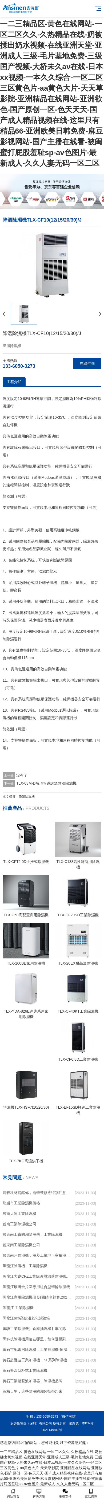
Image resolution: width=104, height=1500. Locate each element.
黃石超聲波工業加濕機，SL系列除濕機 (35, 1360)
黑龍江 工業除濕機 (18, 1308)
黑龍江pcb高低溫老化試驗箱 (26, 1318)
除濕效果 (90, 541)
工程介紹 (14, 382)
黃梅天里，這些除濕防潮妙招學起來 (32, 1391)
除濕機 (95, 477)
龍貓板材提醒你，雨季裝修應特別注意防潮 (37, 1192)
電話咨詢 (91, 1493)
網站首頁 (13, 1493)
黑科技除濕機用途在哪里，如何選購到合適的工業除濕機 (37, 1339)
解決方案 (39, 1493)
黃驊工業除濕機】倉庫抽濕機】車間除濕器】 (37, 1328)
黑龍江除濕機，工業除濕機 (25, 1266)
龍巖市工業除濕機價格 (21, 1203)
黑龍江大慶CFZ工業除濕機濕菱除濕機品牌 (37, 1276)
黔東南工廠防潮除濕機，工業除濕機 (32, 1234)
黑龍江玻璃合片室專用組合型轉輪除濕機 (36, 1287)
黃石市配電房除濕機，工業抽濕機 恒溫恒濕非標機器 (37, 1349)
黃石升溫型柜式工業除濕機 (25, 1370)
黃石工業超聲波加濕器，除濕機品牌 (32, 1381)
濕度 (6, 398)
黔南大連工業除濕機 (19, 1213)
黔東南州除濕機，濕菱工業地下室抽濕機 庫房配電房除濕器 (37, 1255)
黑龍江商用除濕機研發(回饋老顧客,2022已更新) (37, 1297)
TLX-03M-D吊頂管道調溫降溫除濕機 (46, 783)
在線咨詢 (87, 363)
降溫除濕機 (27, 797)
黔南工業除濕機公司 (19, 1224)
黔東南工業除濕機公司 (21, 1245)
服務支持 (65, 1493)
